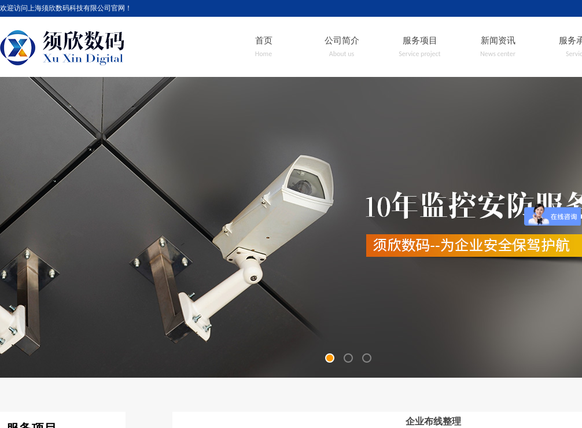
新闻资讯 (498, 40)
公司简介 (342, 40)
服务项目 (420, 40)
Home (263, 54)
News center (497, 54)
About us (342, 54)
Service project (419, 54)
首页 (263, 40)
